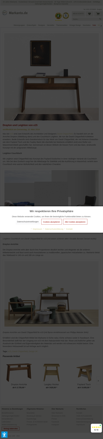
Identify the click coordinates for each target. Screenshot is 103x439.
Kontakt (68, 229)
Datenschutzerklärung (53, 229)
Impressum (36, 229)
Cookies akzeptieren (51, 222)
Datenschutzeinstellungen (27, 222)
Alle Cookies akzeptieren (75, 222)
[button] (4, 434)
